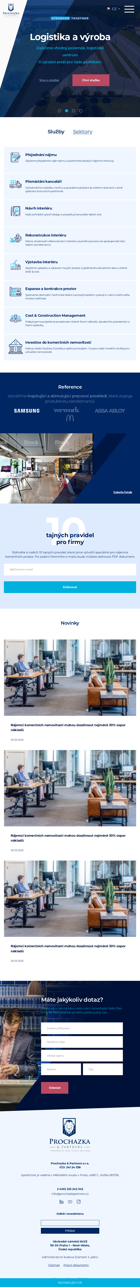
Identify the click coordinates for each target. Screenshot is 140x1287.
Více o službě (49, 80)
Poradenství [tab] (80, 110)
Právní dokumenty (76, 1265)
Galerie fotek (122, 492)
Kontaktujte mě (70, 1282)
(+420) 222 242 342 (70, 1189)
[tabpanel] (70, 58)
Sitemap (54, 1265)
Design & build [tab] (73, 110)
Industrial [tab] (66, 110)
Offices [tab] (59, 110)
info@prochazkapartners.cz (70, 1194)
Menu (129, 9)
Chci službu (91, 80)
